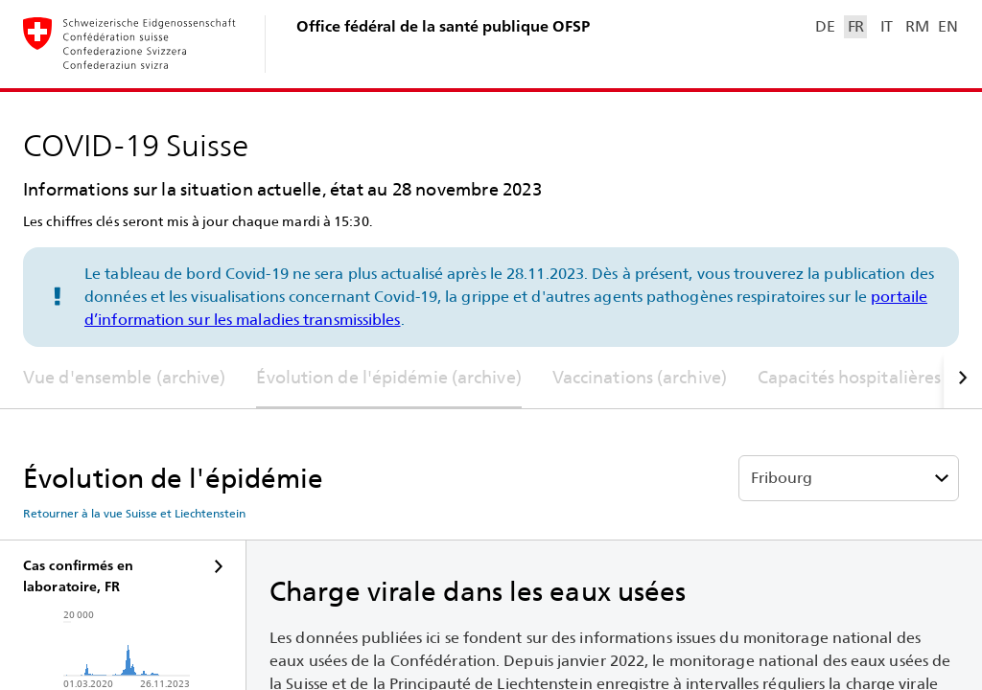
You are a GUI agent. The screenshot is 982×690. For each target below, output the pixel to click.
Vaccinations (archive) (639, 377)
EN (947, 26)
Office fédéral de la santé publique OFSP (443, 26)
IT (886, 26)
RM (916, 26)
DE (824, 26)
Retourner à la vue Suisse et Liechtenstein (134, 513)
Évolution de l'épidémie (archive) (388, 377)
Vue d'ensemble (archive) (124, 377)
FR (856, 26)
